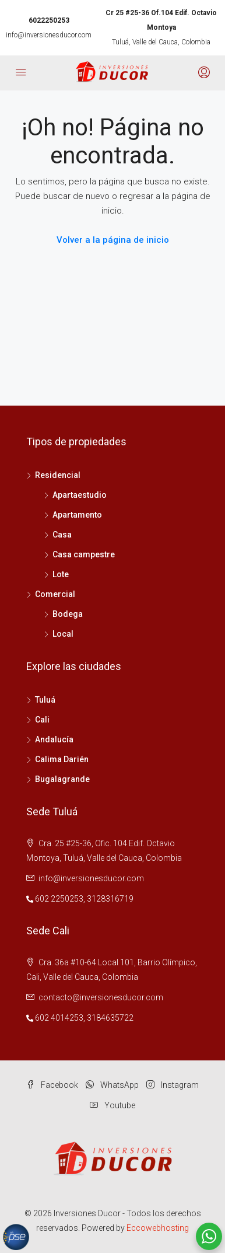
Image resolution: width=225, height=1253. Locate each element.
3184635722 (110, 1017)
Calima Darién (62, 759)
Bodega (67, 614)
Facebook (52, 1085)
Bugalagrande (62, 779)
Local (62, 633)
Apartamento (77, 514)
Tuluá (45, 699)
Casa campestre (83, 554)
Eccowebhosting (157, 1228)
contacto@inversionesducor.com (100, 997)
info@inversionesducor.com (49, 35)
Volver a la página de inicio (113, 240)
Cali (42, 719)
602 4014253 (59, 1017)
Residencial (57, 475)
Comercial (55, 594)
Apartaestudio (79, 495)
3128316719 (110, 898)
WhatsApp (112, 1085)
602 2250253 (59, 898)
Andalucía (54, 739)
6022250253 (49, 20)
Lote (60, 574)
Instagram (172, 1085)
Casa (62, 534)
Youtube (112, 1105)
